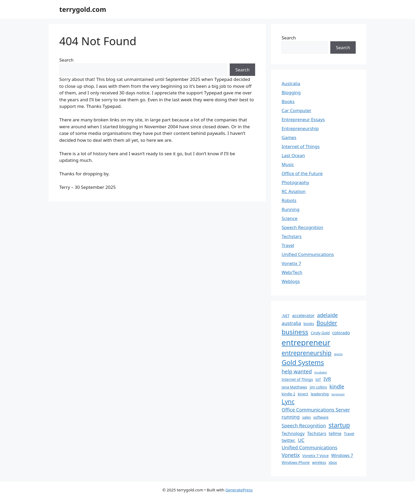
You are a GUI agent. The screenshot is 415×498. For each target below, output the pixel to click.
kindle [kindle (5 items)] (337, 386)
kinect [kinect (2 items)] (303, 393)
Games (289, 137)
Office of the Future (302, 173)
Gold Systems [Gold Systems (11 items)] (303, 362)
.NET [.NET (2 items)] (286, 315)
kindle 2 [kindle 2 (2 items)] (288, 393)
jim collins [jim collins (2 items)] (318, 387)
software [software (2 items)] (320, 417)
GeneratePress (238, 489)
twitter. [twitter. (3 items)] (288, 440)
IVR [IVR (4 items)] (327, 379)
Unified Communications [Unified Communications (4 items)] (309, 447)
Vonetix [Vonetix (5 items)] (291, 455)
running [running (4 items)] (291, 417)
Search (66, 60)
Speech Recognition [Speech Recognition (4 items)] (304, 425)
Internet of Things (301, 146)
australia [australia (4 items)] (291, 323)
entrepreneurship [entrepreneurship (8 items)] (306, 353)
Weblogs (291, 281)
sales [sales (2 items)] (306, 417)
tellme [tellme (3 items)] (335, 433)
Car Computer (296, 110)
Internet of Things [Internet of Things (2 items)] (297, 379)
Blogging (291, 92)
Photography (295, 182)
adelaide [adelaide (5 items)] (327, 315)
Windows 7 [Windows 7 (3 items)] (342, 455)
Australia (291, 83)
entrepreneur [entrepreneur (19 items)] (306, 342)
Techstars (292, 236)
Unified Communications (308, 254)
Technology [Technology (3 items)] (293, 433)
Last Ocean (293, 155)
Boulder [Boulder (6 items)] (327, 323)
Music (288, 164)
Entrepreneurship (300, 128)
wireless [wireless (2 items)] (319, 462)
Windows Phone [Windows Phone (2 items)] (296, 462)
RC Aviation (293, 191)
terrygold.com (82, 9)
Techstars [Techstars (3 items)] (316, 433)
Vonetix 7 (291, 263)
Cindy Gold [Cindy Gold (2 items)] (320, 332)
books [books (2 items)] (309, 323)
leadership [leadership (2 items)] (320, 393)
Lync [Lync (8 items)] (288, 402)
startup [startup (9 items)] (339, 425)
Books (288, 101)
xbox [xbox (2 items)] (333, 462)
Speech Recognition (302, 227)
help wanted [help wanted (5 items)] (297, 371)
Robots (289, 200)
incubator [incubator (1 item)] (320, 372)
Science (289, 218)
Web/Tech (292, 272)
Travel (288, 245)
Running (290, 209)
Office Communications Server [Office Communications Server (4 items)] (316, 409)
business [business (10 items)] (295, 331)
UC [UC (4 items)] (301, 440)
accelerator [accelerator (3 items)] (303, 315)
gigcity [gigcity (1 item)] (338, 354)
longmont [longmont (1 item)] (338, 394)
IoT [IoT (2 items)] (318, 379)
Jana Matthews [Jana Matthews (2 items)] (294, 387)
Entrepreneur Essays (303, 119)
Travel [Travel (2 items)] (349, 433)
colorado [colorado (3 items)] (341, 333)
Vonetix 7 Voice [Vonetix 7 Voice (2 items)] (315, 455)
